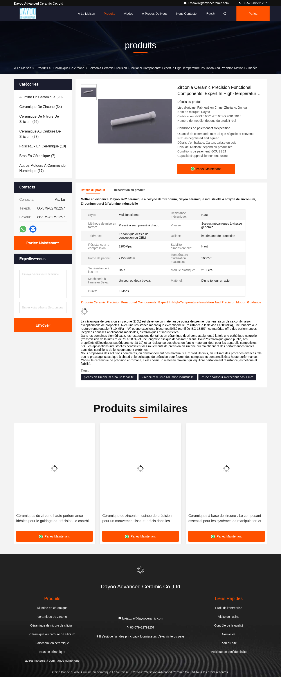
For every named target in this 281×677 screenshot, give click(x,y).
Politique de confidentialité (229, 652)
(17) (42, 168)
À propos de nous (155, 13)
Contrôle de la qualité (228, 625)
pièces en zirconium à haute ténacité (109, 377)
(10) (42, 146)
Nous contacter (187, 13)
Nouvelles (228, 634)
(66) (39, 119)
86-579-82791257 (252, 3)
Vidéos (128, 13)
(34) (40, 107)
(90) (41, 97)
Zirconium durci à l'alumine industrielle (168, 377)
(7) (37, 156)
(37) (40, 133)
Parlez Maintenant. (255, 16)
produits (42, 68)
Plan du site (229, 643)
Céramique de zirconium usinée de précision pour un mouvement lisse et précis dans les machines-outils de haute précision (137, 519)
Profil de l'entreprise (228, 608)
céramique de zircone (68, 68)
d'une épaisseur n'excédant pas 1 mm (227, 377)
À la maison (86, 13)
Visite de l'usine (229, 616)
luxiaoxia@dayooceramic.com (206, 3)
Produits (109, 13)
